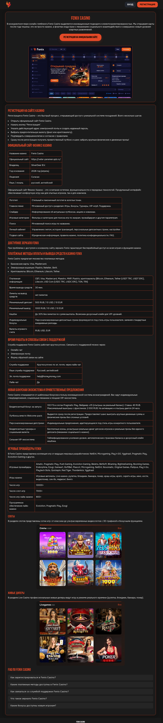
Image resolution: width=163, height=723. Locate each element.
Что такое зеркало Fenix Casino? (29, 698)
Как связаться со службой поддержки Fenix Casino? (40, 691)
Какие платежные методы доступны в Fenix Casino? (39, 684)
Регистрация (147, 4)
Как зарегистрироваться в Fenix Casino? (33, 677)
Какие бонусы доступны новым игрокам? (33, 705)
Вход (130, 4)
